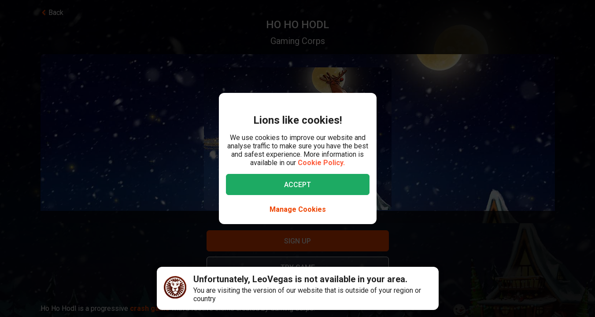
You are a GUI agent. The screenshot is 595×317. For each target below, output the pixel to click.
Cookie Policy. (321, 162)
